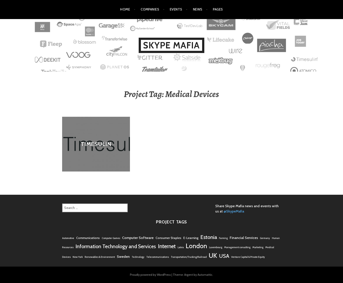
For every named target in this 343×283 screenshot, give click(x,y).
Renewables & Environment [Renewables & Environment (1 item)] (100, 257)
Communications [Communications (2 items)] (88, 238)
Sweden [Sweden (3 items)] (123, 256)
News (197, 9)
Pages (218, 9)
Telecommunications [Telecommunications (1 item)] (157, 257)
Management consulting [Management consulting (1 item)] (237, 247)
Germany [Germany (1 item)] (265, 238)
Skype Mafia (171, 45)
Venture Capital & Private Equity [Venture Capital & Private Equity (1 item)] (248, 257)
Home (125, 9)
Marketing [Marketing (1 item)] (257, 247)
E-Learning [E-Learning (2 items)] (190, 238)
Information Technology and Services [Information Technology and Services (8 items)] (115, 246)
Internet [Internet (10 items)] (167, 246)
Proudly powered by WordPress (150, 275)
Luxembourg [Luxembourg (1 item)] (215, 247)
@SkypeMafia (234, 211)
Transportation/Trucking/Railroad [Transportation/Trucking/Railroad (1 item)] (189, 257)
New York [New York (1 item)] (78, 257)
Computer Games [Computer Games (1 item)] (111, 238)
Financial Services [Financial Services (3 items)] (244, 237)
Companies (150, 9)
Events (176, 9)
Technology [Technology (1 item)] (138, 257)
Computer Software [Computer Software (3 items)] (138, 237)
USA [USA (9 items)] (224, 256)
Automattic (205, 275)
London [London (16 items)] (196, 246)
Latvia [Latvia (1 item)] (181, 247)
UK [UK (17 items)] (213, 255)
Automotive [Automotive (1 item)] (68, 238)
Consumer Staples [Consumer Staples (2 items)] (168, 238)
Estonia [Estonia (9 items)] (208, 237)
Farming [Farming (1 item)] (223, 238)
